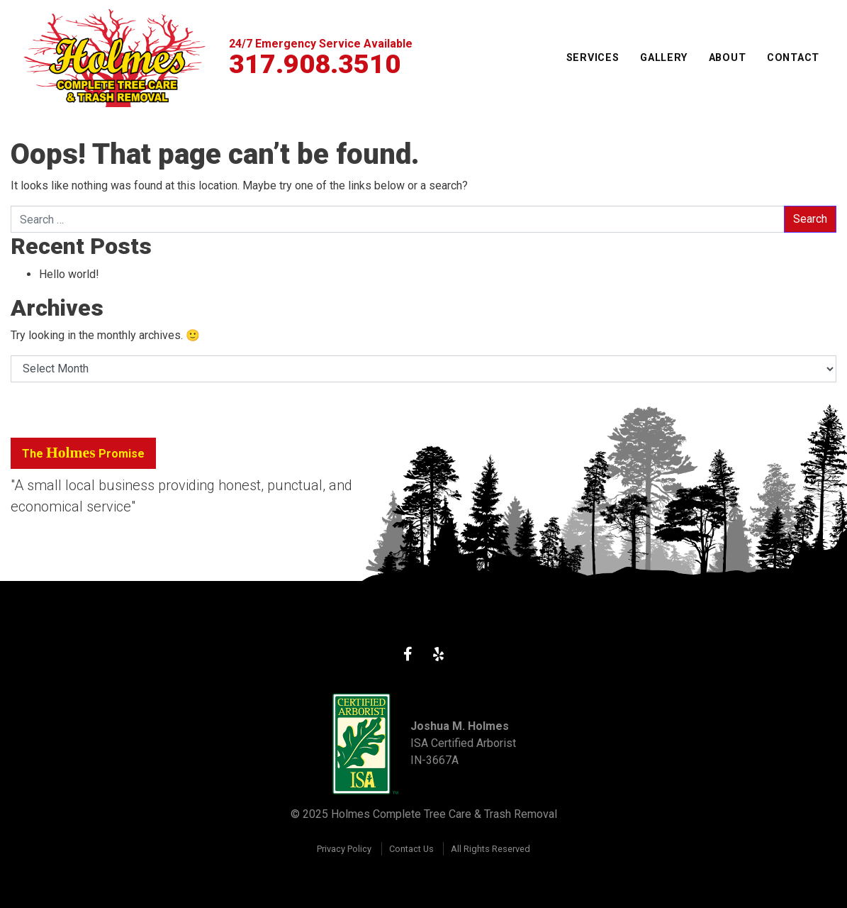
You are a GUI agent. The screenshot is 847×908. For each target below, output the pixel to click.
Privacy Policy (344, 848)
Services (592, 58)
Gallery (664, 58)
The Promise (83, 452)
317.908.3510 (314, 63)
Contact (793, 58)
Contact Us (411, 848)
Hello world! (69, 274)
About (727, 58)
